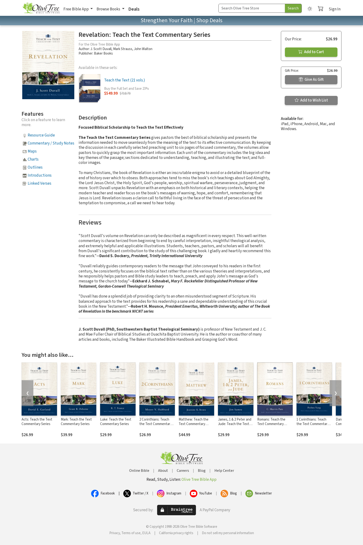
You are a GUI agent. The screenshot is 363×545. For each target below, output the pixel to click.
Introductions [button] (40, 175)
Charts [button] (33, 159)
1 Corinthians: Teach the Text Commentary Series (313, 424)
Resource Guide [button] (41, 135)
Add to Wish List (311, 100)
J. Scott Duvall (100, 49)
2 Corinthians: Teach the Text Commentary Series (155, 424)
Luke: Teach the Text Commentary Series (115, 421)
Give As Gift (311, 79)
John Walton (143, 49)
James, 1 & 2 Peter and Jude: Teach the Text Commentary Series (234, 424)
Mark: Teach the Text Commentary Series (76, 421)
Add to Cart (311, 52)
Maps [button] (32, 151)
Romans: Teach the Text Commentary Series (271, 424)
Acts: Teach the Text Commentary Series (37, 421)
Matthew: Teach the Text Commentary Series (193, 424)
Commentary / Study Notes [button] (51, 143)
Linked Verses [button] (39, 183)
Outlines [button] (35, 167)
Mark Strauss (122, 49)
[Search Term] (251, 8)
